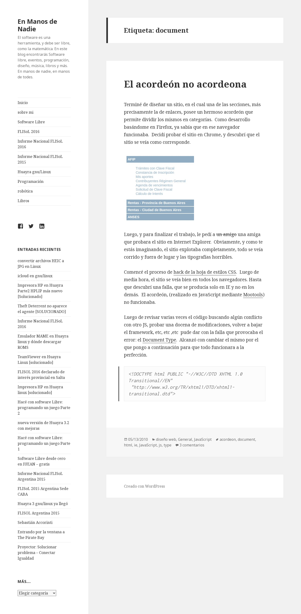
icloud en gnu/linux (35, 275)
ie (135, 445)
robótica (25, 191)
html (128, 445)
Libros (23, 200)
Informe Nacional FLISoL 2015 (40, 159)
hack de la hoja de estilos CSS (205, 272)
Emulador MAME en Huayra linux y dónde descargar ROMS (43, 341)
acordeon (228, 439)
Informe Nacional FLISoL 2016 (40, 144)
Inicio (23, 102)
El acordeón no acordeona (185, 84)
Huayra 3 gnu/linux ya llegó (43, 503)
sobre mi (25, 112)
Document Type (159, 340)
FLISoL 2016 (29, 131)
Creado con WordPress (144, 486)
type (167, 445)
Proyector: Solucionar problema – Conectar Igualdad (37, 552)
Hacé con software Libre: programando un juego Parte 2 (44, 407)
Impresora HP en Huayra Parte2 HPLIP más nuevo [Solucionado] (40, 291)
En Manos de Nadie (37, 25)
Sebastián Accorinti (35, 522)
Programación (31, 181)
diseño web (166, 439)
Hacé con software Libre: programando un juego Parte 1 (44, 443)
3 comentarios (191, 445)
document (246, 439)
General (185, 439)
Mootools (253, 295)
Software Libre (31, 121)
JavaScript (203, 439)
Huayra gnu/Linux (34, 171)
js (160, 445)
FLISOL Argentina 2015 (38, 513)
